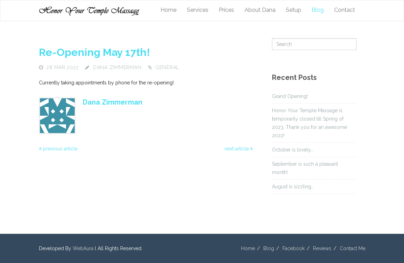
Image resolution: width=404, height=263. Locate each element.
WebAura (83, 248)
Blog (318, 10)
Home (168, 10)
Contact (344, 10)
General (167, 67)
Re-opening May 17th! (94, 52)
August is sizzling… (293, 186)
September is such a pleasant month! (305, 168)
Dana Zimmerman (117, 67)
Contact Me (352, 248)
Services (197, 10)
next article (238, 148)
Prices (226, 10)
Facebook (293, 248)
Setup (293, 10)
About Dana (260, 10)
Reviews (322, 248)
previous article (58, 148)
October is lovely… (292, 150)
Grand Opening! (290, 96)
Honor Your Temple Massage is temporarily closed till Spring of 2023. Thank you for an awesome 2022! (309, 123)
